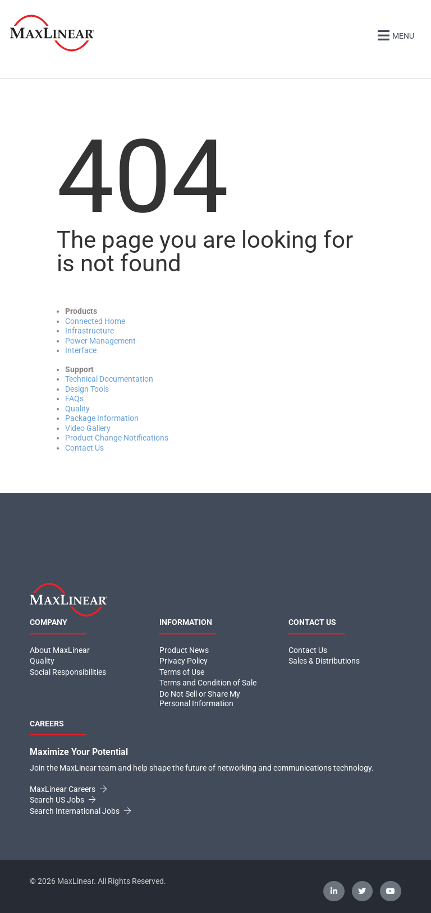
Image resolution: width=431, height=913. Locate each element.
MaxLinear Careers (68, 789)
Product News (184, 650)
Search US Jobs (62, 799)
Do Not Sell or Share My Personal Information (199, 698)
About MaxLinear (60, 650)
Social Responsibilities (68, 672)
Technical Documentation (109, 378)
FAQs (74, 398)
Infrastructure (89, 330)
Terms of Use (181, 672)
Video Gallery (88, 428)
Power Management (100, 340)
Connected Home (95, 321)
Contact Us (84, 447)
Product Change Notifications (116, 437)
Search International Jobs (80, 811)
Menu (394, 34)
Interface (81, 350)
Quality (77, 408)
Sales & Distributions (324, 660)
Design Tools (87, 388)
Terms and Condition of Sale (207, 682)
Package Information (102, 418)
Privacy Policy (183, 660)
